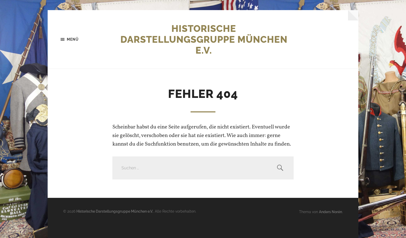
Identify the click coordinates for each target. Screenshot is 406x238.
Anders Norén (330, 212)
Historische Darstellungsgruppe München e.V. (203, 39)
